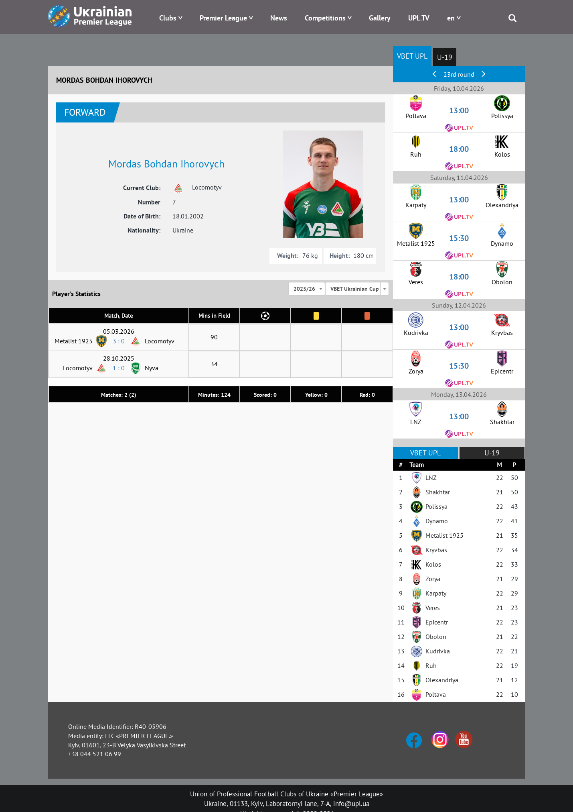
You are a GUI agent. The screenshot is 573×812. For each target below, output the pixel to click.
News (278, 17)
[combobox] (306, 289)
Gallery (380, 17)
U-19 (444, 57)
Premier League (223, 17)
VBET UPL (412, 56)
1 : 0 (119, 368)
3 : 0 (119, 341)
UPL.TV (418, 17)
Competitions (325, 17)
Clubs (167, 17)
